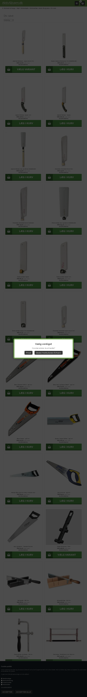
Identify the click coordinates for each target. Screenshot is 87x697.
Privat (28, 353)
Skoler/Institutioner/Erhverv (48, 353)
